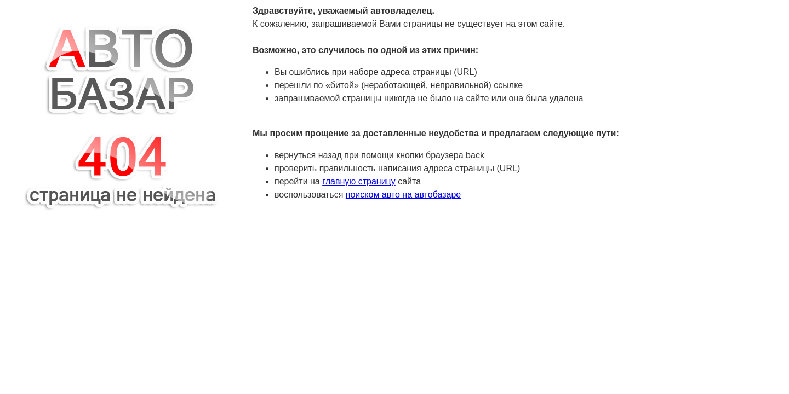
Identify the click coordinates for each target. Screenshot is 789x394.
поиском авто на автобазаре (403, 194)
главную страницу (359, 181)
